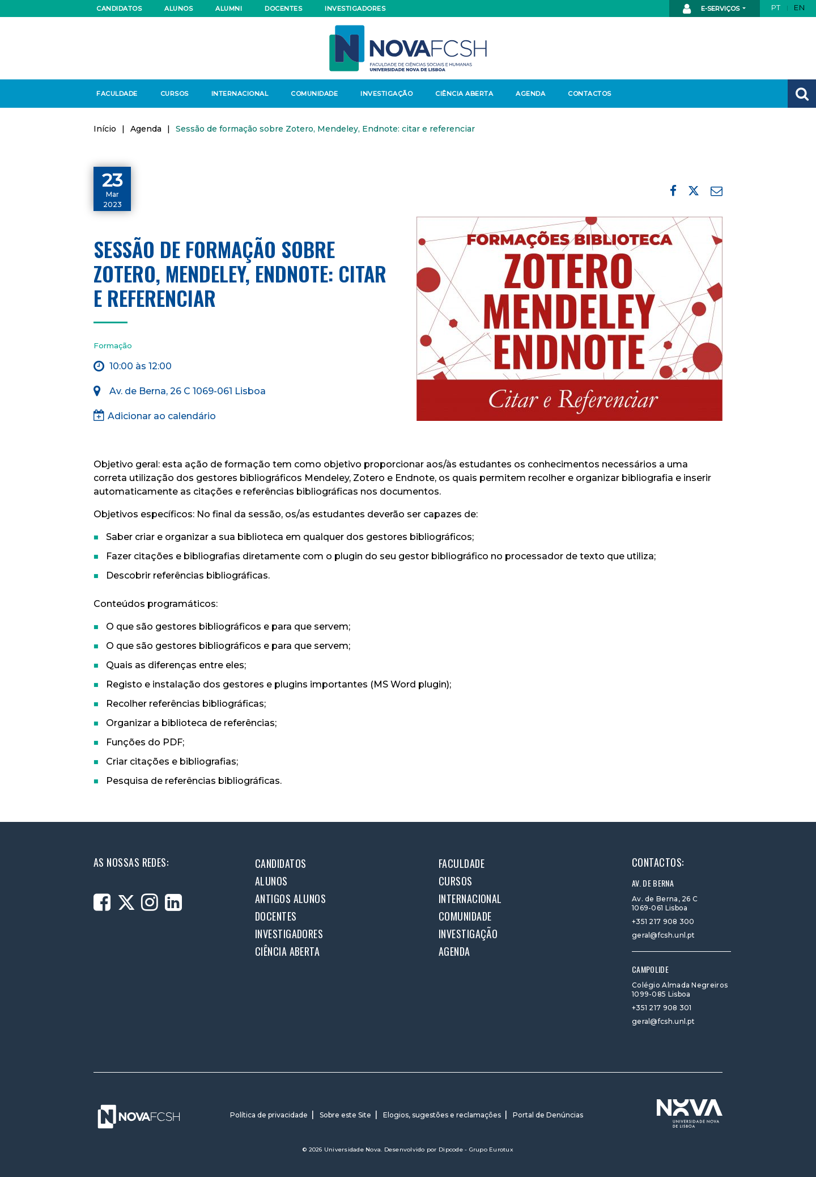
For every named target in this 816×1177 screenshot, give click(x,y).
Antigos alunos (290, 898)
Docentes (283, 8)
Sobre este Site (345, 1115)
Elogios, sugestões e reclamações (442, 1115)
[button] (802, 93)
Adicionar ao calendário (155, 415)
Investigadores (354, 8)
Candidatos (119, 8)
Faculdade (117, 94)
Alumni (228, 8)
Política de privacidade (269, 1115)
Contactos (589, 94)
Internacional (239, 94)
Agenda (530, 94)
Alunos (178, 8)
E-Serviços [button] (712, 9)
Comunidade (314, 94)
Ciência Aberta (463, 94)
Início (105, 129)
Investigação (386, 94)
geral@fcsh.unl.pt (663, 935)
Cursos (174, 94)
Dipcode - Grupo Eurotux (476, 1149)
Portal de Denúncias (548, 1115)
